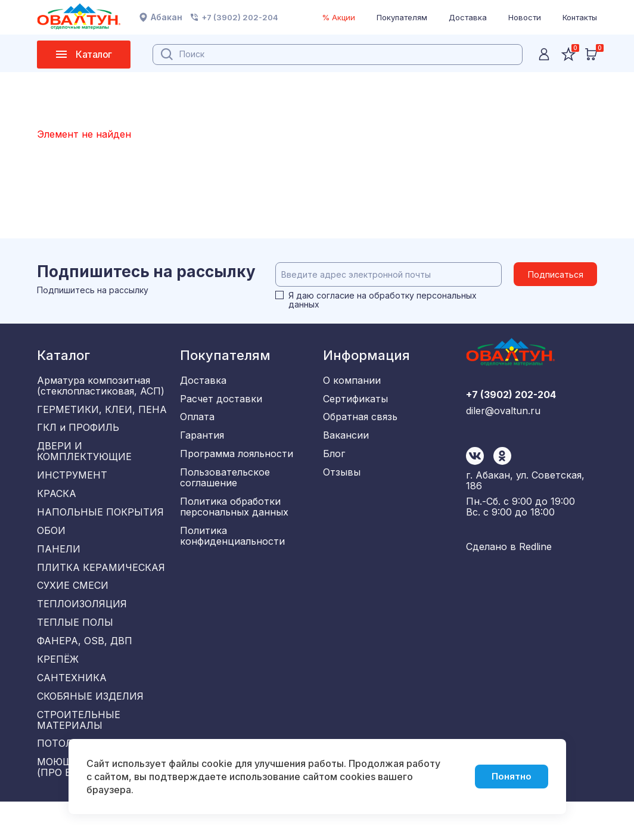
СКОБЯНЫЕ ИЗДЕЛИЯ (90, 716)
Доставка (468, 17)
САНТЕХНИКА (72, 696)
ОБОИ (51, 539)
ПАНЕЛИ (58, 559)
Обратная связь (360, 419)
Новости (524, 17)
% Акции (338, 17)
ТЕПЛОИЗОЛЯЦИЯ (82, 618)
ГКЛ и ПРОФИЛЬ (78, 430)
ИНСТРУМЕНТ (72, 480)
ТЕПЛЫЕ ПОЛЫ (75, 637)
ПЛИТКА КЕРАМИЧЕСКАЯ (101, 578)
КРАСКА (56, 500)
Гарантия (202, 439)
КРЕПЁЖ (58, 677)
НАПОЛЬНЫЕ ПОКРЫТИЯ (100, 519)
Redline (535, 550)
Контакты (579, 17)
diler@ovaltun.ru (503, 466)
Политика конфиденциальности (232, 544)
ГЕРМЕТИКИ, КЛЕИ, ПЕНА (102, 410)
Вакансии (346, 439)
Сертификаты (355, 400)
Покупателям (402, 17)
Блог (334, 459)
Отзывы (341, 478)
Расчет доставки (221, 400)
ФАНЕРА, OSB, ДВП (84, 657)
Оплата (197, 419)
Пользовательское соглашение (225, 484)
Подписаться (555, 274)
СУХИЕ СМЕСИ (72, 598)
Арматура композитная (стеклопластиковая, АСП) (100, 385)
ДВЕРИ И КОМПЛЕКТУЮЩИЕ (84, 455)
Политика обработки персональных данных (234, 514)
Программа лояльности (236, 459)
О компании (352, 380)
